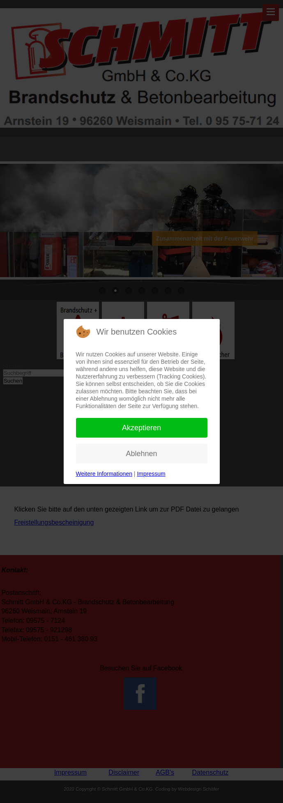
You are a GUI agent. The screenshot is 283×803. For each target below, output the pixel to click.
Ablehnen (141, 454)
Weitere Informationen (104, 473)
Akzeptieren (141, 428)
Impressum (151, 473)
